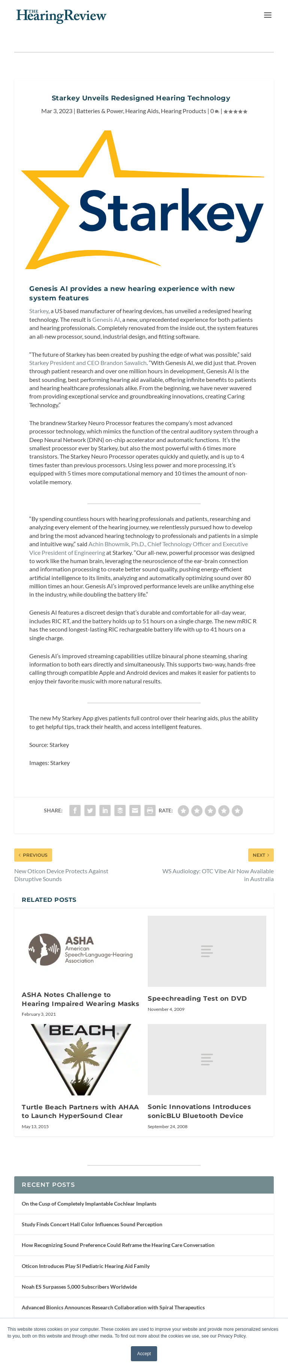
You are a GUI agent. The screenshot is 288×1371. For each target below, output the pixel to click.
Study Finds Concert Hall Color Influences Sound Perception (92, 1224)
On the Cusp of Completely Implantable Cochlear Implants (89, 1203)
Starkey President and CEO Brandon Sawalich (88, 362)
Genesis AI (106, 319)
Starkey (38, 310)
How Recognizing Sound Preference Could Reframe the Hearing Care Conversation (118, 1245)
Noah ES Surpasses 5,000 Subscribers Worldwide (79, 1286)
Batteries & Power (99, 110)
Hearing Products (183, 110)
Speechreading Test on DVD (197, 998)
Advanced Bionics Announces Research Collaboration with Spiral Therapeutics (113, 1307)
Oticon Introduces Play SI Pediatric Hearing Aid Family (86, 1266)
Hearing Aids (142, 110)
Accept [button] (144, 1353)
